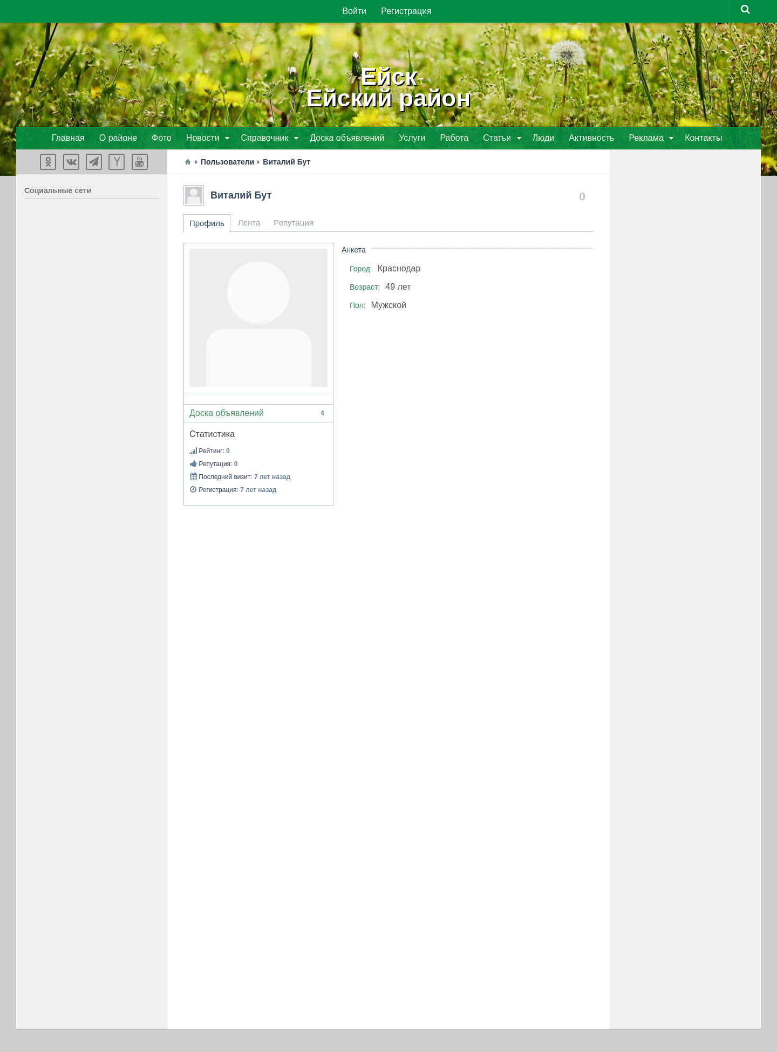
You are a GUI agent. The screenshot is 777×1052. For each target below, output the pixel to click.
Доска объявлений (258, 414)
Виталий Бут (240, 196)
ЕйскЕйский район (388, 86)
